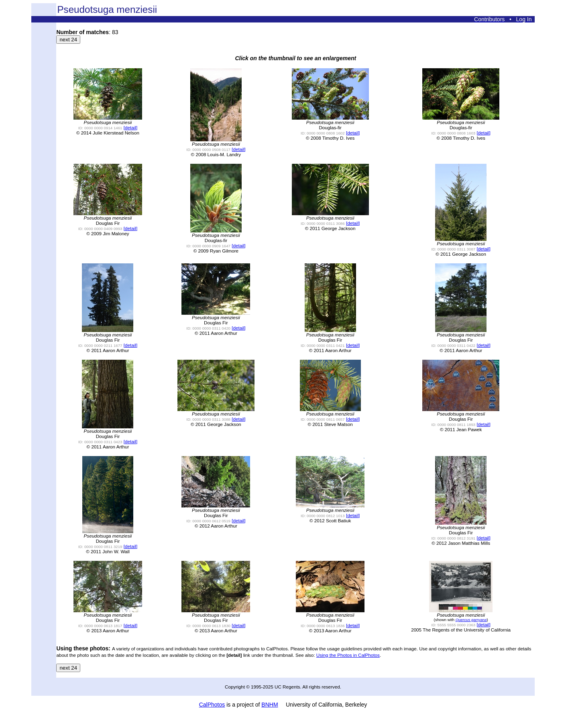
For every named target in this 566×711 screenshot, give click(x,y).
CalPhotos (212, 704)
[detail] (130, 127)
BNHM (269, 704)
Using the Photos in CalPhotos (348, 655)
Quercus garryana (471, 619)
